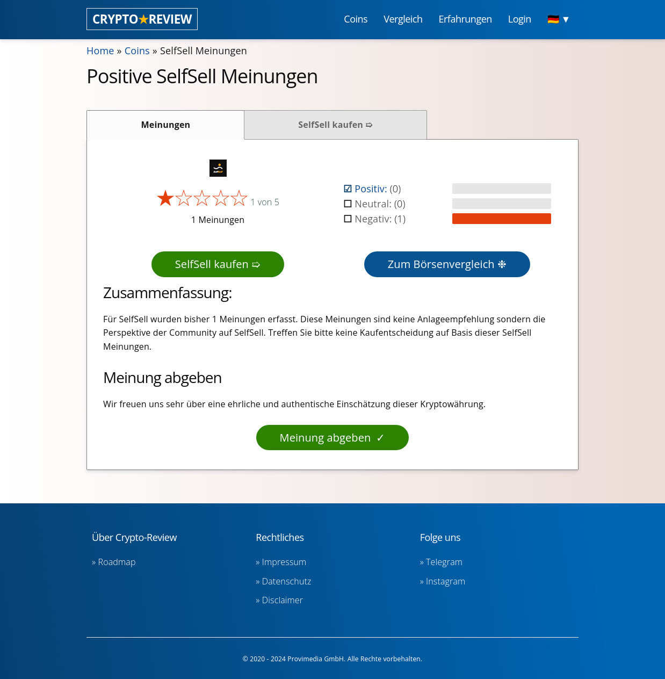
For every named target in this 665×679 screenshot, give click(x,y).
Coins (137, 50)
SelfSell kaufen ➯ (335, 125)
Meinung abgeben (325, 437)
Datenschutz (287, 581)
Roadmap (117, 562)
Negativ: (374, 218)
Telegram (444, 562)
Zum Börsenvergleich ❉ (447, 264)
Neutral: (374, 203)
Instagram (445, 581)
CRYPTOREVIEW (142, 19)
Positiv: (372, 188)
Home (100, 50)
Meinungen (166, 125)
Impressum (284, 562)
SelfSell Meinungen (203, 50)
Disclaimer (282, 600)
